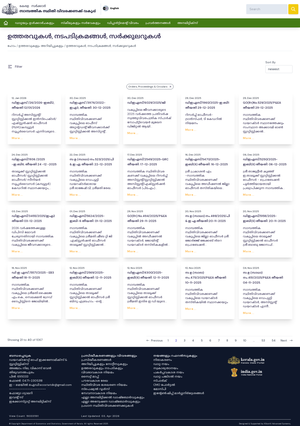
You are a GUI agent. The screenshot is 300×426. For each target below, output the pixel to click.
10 (244, 340)
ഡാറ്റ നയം (161, 364)
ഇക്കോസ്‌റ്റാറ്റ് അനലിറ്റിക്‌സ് (30, 401)
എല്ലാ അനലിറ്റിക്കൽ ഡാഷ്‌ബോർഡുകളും (112, 397)
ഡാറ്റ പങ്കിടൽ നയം (167, 376)
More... (17, 138)
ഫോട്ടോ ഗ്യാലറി (20, 393)
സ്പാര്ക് (160, 380)
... (254, 340)
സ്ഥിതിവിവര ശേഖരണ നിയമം (104, 385)
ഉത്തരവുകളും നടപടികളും (102, 368)
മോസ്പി (159, 389)
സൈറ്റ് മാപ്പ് (90, 376)
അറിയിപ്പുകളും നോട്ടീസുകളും (104, 364)
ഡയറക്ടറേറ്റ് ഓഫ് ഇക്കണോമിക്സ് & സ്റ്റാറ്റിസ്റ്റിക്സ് (38, 362)
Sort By (270, 62)
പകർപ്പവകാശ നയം (168, 372)
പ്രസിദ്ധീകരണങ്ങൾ (96, 360)
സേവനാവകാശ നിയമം (99, 393)
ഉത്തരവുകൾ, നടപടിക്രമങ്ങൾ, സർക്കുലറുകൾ (101, 46)
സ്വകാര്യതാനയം (165, 368)
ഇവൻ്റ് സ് (16, 397)
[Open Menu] (15, 66)
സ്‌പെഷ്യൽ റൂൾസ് (95, 389)
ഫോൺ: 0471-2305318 (25, 380)
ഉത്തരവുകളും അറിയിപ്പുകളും (41, 46)
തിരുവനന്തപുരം (21, 372)
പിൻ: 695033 (18, 376)
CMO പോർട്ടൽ (164, 385)
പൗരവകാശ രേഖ (94, 380)
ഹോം (12, 46)
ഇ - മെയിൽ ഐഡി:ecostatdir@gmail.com (40, 385)
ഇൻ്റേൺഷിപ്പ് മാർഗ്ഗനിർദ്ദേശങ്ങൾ (178, 393)
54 (274, 340)
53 (263, 340)
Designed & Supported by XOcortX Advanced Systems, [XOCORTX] (265, 423)
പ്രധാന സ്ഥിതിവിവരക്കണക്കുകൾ (107, 405)
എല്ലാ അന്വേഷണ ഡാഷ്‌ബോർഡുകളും (110, 401)
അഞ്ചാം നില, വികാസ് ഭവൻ (30, 368)
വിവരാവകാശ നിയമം (97, 372)
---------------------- (27, 389)
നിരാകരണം (162, 360)
